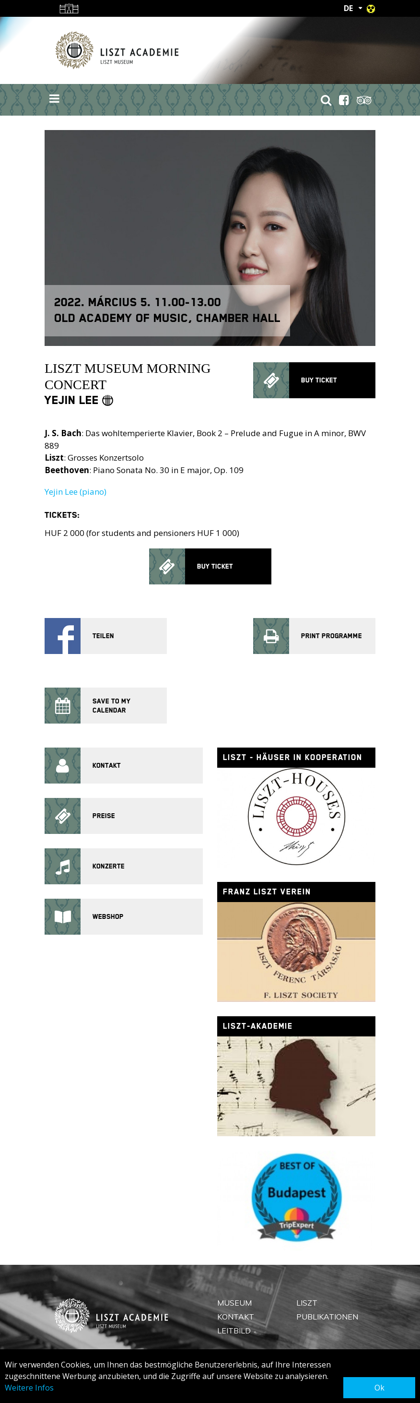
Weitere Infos (29, 1387)
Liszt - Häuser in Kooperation (292, 757)
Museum (234, 1303)
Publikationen (327, 1316)
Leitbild (234, 1330)
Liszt (306, 1303)
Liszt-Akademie (258, 1026)
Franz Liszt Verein (267, 891)
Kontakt (235, 1316)
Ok (379, 1387)
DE (348, 8)
